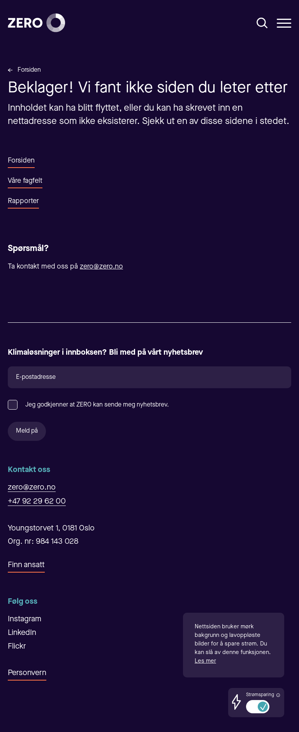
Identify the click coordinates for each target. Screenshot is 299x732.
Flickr (17, 647)
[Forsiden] (36, 22)
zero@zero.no (101, 266)
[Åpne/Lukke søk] (262, 23)
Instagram (24, 619)
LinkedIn (22, 633)
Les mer (205, 661)
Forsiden (29, 70)
